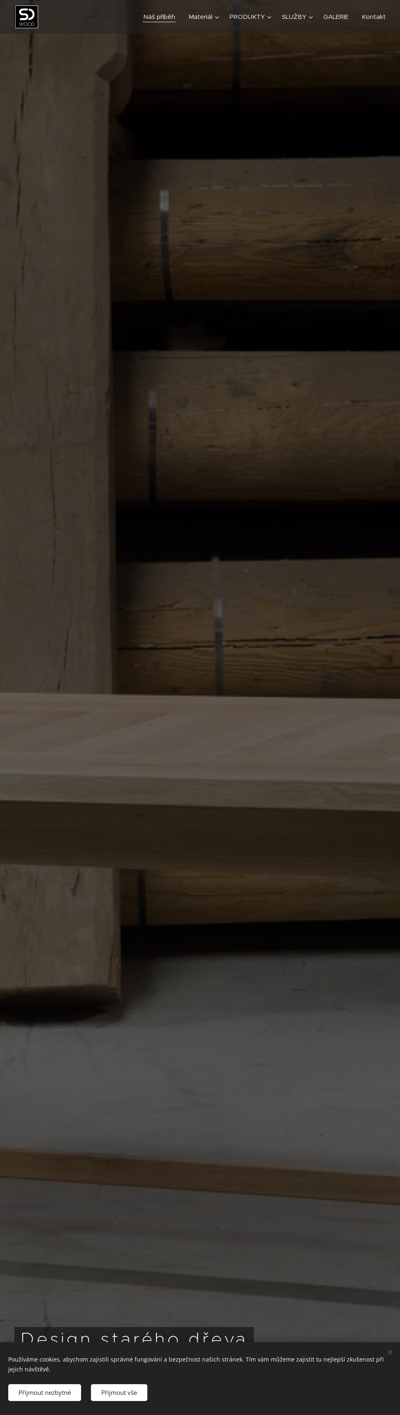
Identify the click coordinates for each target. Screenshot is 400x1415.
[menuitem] (161, 17)
